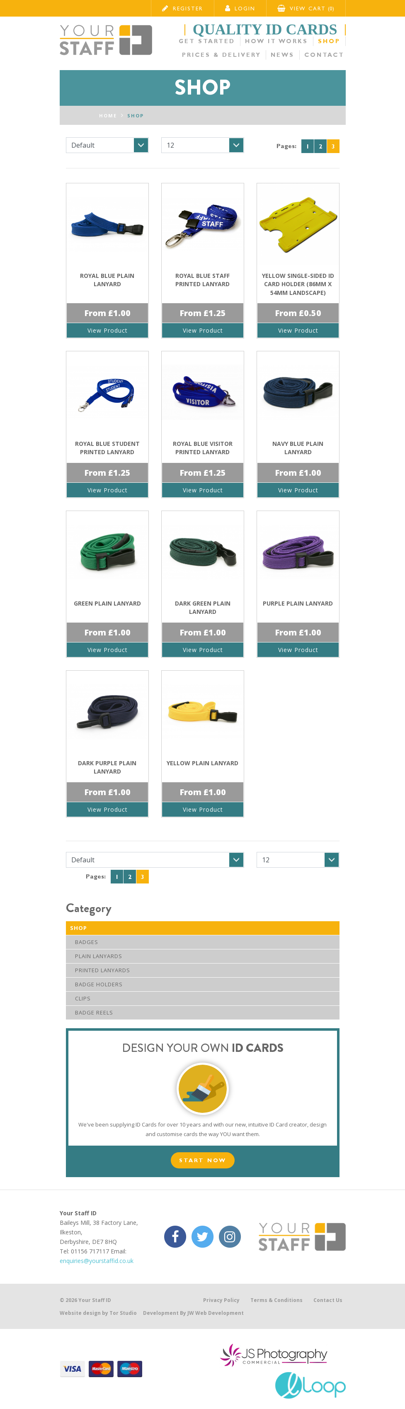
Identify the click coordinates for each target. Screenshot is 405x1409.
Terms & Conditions (276, 1300)
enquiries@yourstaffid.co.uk (96, 1261)
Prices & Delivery (223, 54)
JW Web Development (215, 1313)
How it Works (277, 41)
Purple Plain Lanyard (298, 603)
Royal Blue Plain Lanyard (107, 280)
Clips (80, 998)
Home (108, 115)
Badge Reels (91, 1012)
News (284, 54)
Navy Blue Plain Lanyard (297, 448)
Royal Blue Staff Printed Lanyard (202, 280)
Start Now (202, 1160)
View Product (107, 330)
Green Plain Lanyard (107, 603)
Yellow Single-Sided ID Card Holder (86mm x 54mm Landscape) (298, 284)
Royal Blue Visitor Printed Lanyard (203, 448)
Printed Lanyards (100, 970)
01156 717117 (90, 1251)
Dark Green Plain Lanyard (202, 607)
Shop (329, 41)
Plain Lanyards (96, 956)
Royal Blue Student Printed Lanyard (107, 448)
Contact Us (327, 1300)
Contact (326, 54)
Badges (84, 942)
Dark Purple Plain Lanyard (107, 767)
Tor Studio (123, 1313)
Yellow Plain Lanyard (202, 763)
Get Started (208, 41)
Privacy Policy (221, 1300)
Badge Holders (96, 984)
